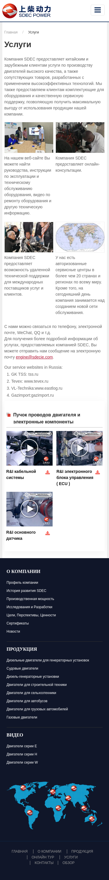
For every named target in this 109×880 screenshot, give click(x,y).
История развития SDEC (27, 591)
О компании (24, 572)
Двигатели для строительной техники (37, 685)
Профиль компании (22, 583)
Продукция (22, 649)
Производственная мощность (30, 599)
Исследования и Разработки (30, 607)
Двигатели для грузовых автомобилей (37, 709)
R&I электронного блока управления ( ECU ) (74, 477)
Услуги (71, 857)
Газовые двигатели (22, 717)
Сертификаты (18, 623)
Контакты (44, 863)
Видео (15, 735)
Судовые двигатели (22, 668)
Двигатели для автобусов (27, 701)
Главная (11, 32)
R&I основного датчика (21, 535)
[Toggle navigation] (98, 10)
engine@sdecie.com (34, 357)
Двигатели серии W (22, 762)
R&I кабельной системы (21, 474)
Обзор (68, 863)
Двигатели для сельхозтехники (31, 693)
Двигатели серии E (22, 746)
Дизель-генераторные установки (33, 677)
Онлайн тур (43, 857)
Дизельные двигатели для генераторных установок (48, 660)
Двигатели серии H (22, 754)
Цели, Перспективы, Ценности (31, 615)
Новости (13, 631)
